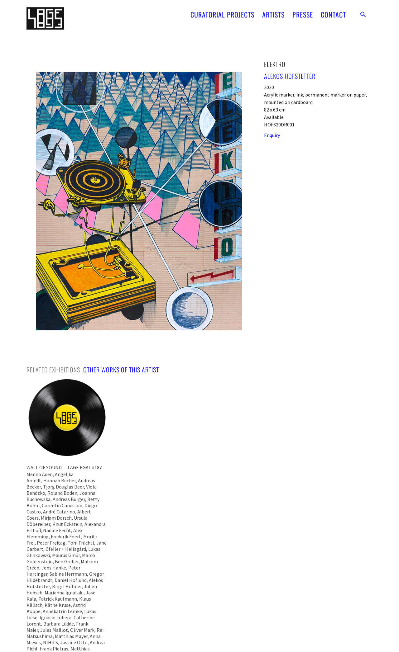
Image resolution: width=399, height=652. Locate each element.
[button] (363, 11)
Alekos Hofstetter (289, 76)
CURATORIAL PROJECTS (222, 12)
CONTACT (333, 12)
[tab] (53, 369)
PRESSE (302, 12)
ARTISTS (273, 12)
